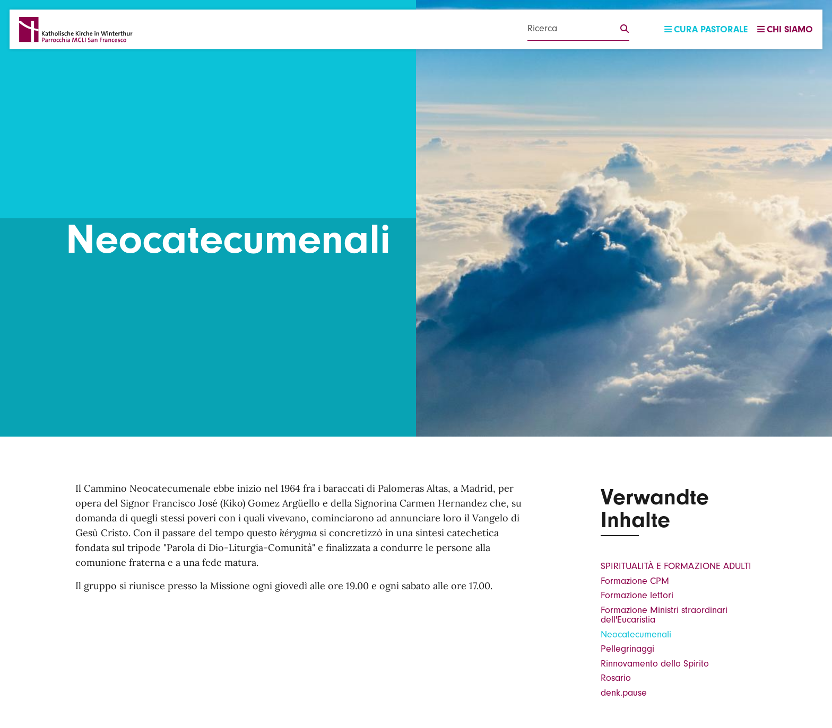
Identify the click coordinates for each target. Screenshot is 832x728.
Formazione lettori (637, 595)
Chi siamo (785, 29)
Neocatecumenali (636, 634)
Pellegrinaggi (627, 648)
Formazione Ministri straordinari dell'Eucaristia (664, 615)
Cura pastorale (706, 29)
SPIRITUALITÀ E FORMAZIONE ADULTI (676, 566)
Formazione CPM (635, 581)
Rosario (616, 677)
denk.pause (624, 692)
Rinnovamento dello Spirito (655, 663)
